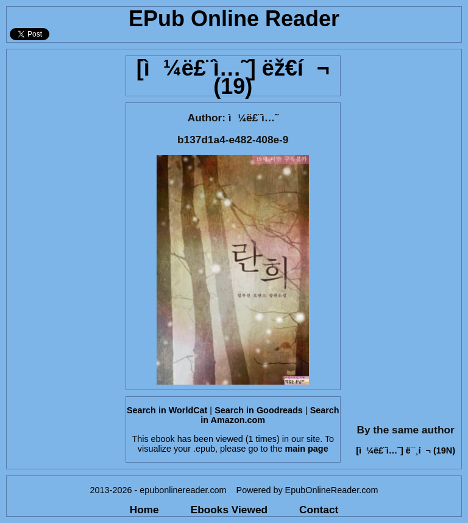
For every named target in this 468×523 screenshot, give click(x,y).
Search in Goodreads (258, 410)
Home (144, 509)
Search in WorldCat (167, 410)
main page (306, 449)
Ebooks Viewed (229, 509)
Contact (318, 509)
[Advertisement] (62, 232)
